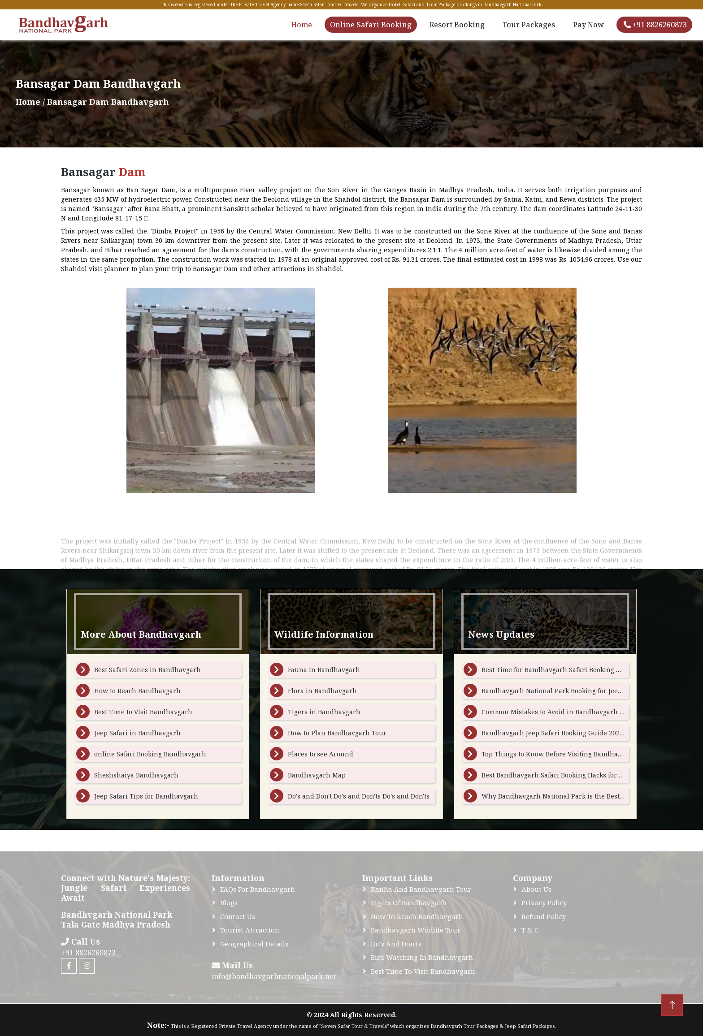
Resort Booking (457, 25)
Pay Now (588, 25)
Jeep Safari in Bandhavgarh (137, 733)
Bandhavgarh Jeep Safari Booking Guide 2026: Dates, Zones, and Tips (589, 733)
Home (301, 25)
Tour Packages (529, 25)
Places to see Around (320, 754)
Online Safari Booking (371, 25)
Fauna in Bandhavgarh (324, 669)
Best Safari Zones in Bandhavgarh (147, 669)
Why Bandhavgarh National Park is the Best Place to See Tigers (581, 796)
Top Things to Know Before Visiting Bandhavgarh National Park (581, 754)
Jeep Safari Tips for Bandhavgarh (146, 796)
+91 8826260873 (655, 25)
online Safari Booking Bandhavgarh (150, 754)
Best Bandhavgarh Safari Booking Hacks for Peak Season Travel (580, 775)
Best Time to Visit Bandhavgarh (143, 712)
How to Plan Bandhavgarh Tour (337, 733)
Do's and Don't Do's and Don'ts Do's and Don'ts (359, 796)
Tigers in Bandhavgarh (324, 712)
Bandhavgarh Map (317, 775)
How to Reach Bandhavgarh (137, 690)
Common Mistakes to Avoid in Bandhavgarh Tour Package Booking (585, 712)
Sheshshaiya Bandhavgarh (136, 775)
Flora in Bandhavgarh (322, 690)
